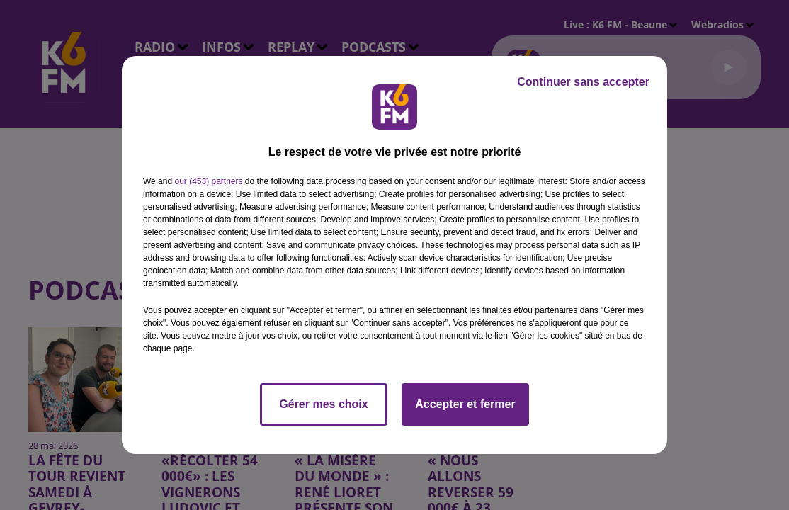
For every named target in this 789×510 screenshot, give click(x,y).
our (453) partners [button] (208, 181)
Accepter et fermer (465, 404)
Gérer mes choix (323, 404)
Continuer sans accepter (583, 82)
